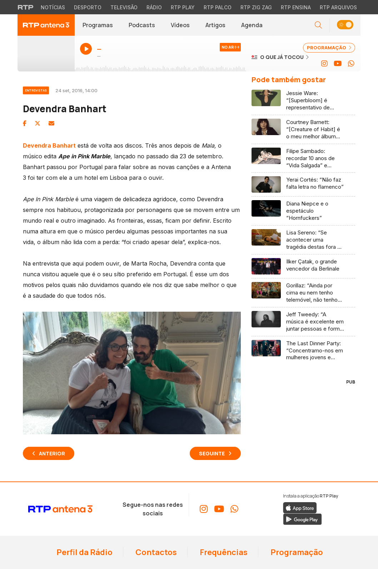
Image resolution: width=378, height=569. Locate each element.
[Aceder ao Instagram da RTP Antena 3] (324, 63)
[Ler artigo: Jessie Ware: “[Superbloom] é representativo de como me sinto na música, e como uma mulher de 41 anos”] (303, 100)
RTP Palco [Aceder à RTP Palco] (218, 7)
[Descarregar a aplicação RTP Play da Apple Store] (300, 507)
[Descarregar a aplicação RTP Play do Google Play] (302, 519)
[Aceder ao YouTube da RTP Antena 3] (338, 63)
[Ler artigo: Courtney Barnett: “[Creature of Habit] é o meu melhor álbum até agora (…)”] (303, 129)
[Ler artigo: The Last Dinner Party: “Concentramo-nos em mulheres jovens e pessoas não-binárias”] (303, 350)
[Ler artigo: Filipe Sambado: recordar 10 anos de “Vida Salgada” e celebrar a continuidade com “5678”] (303, 158)
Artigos (215, 25)
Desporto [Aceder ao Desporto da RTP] (87, 7)
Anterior (52, 453)
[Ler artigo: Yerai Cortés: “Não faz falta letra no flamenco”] (303, 185)
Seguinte (212, 453)
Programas (98, 25)
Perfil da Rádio (84, 552)
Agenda (252, 25)
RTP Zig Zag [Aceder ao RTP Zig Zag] (256, 7)
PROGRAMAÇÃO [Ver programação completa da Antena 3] (329, 47)
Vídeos (180, 25)
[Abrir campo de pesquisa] (318, 25)
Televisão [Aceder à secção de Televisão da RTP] (124, 7)
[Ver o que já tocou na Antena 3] (280, 57)
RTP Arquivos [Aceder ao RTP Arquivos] (338, 7)
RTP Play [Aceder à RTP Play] (183, 7)
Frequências (223, 552)
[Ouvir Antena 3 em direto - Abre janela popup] (46, 53)
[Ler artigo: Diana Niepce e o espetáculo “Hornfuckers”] (303, 211)
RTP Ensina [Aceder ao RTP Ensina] (296, 7)
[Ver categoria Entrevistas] (39, 89)
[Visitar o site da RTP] (26, 7)
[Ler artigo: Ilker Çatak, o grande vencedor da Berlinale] (303, 266)
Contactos (155, 552)
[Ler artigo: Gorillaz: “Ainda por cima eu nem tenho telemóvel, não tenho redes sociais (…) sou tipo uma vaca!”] (303, 292)
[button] (344, 25)
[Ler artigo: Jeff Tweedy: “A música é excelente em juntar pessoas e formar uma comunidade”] (303, 321)
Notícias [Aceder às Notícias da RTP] (53, 7)
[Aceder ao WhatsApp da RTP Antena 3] (351, 63)
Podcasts (142, 25)
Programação (296, 552)
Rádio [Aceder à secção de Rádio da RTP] (154, 7)
